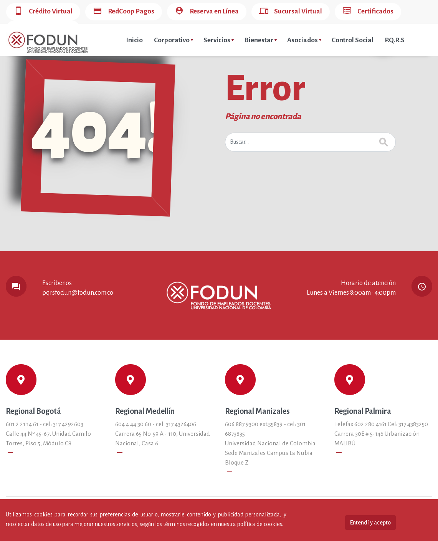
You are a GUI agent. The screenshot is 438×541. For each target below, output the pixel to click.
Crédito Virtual (43, 11)
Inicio (134, 40)
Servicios (218, 40)
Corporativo (173, 40)
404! (98, 128)
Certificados (367, 11)
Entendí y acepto (370, 522)
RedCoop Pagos (123, 11)
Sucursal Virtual (290, 11)
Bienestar (260, 40)
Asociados (304, 40)
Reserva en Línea (207, 11)
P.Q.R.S (395, 40)
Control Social (353, 40)
